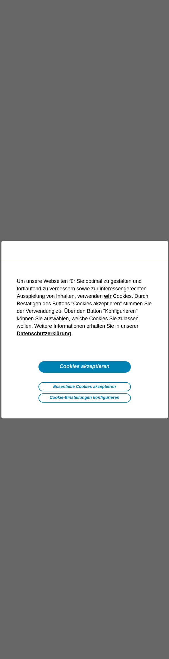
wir (108, 296)
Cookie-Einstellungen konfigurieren (84, 397)
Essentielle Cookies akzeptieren (84, 386)
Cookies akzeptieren (84, 366)
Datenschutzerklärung (44, 333)
